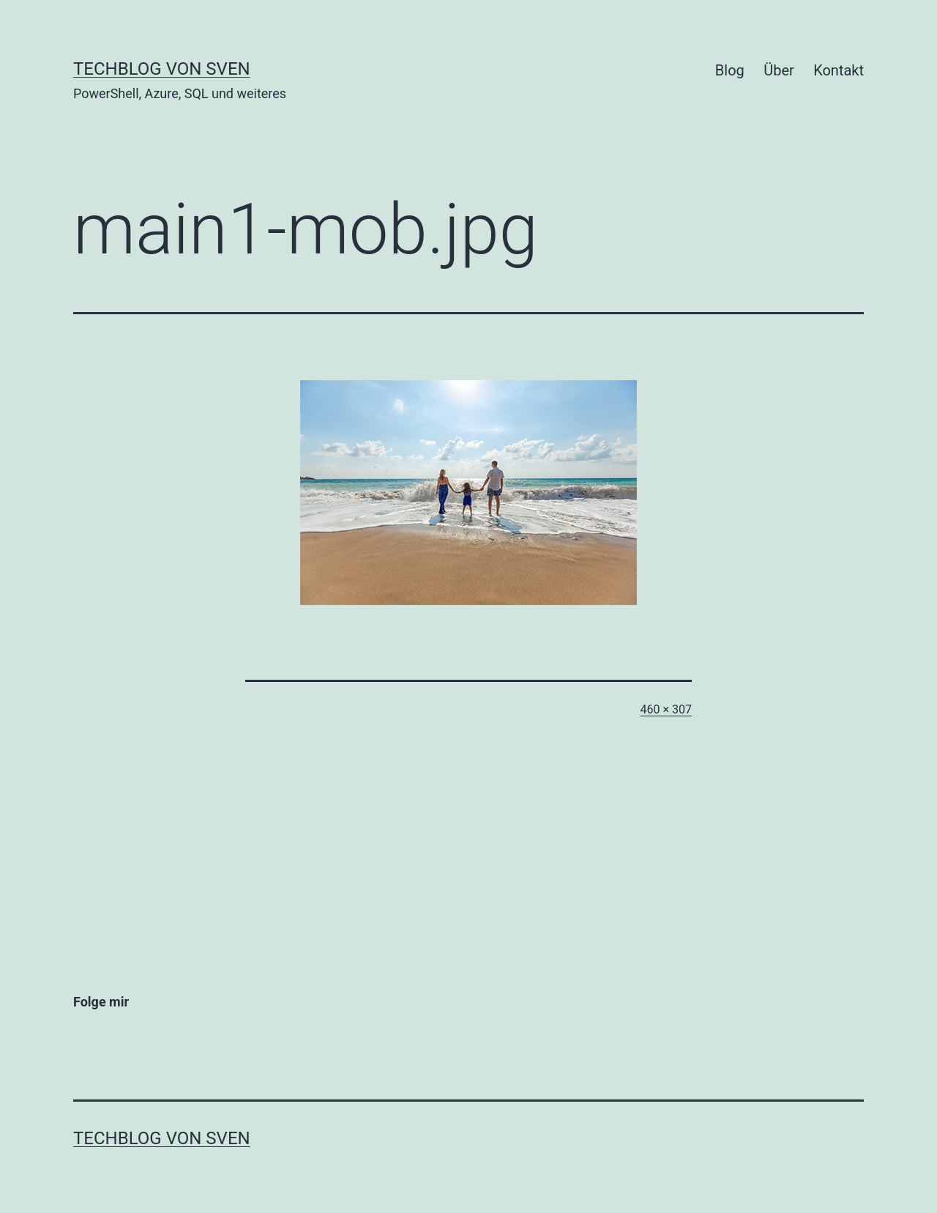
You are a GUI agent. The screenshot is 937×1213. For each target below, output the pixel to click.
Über (779, 70)
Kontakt (838, 70)
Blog (729, 70)
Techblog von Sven (161, 69)
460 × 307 (666, 709)
